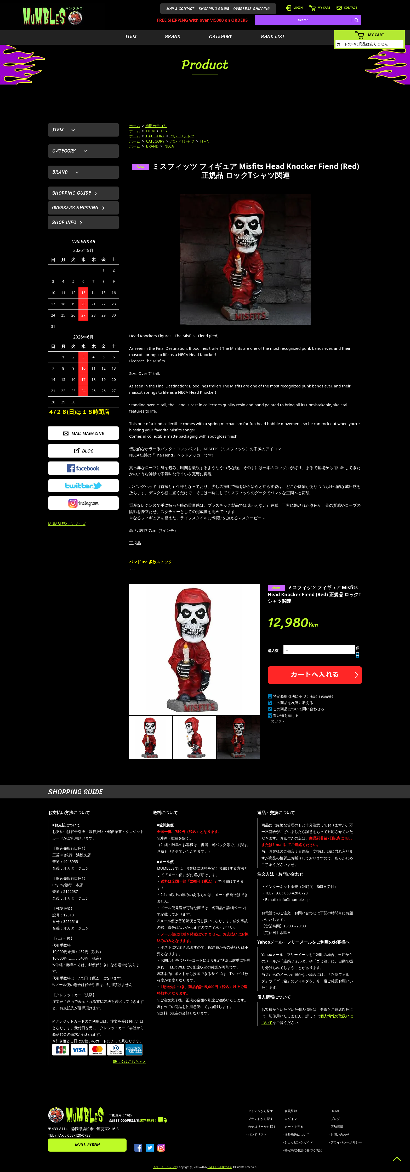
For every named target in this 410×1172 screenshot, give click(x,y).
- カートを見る (293, 1126)
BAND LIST (273, 36)
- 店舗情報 (336, 1126)
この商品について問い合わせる (298, 708)
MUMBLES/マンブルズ (67, 523)
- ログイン (290, 1119)
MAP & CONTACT (180, 8)
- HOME (334, 1111)
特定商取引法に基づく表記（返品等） (304, 696)
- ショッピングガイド (298, 1142)
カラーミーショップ (165, 1167)
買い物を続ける (286, 715)
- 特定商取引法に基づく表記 (302, 1150)
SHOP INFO (64, 222)
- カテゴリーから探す (261, 1126)
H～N (204, 141)
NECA (168, 146)
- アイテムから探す (259, 1111)
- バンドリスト (256, 1134)
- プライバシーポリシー (345, 1142)
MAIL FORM (87, 1145)
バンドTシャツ (181, 135)
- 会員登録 (290, 1111)
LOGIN (294, 7)
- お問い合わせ (339, 1134)
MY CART (319, 7)
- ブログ (334, 1119)
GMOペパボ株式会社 (219, 1167)
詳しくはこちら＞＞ (129, 1061)
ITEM (130, 36)
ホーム (134, 125)
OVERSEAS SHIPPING (251, 8)
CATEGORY (220, 36)
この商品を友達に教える (293, 702)
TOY (164, 130)
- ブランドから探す (259, 1119)
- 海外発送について (296, 1134)
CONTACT (347, 7)
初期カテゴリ (156, 125)
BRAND (172, 36)
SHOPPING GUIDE (213, 8)
